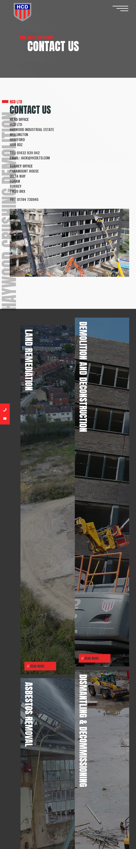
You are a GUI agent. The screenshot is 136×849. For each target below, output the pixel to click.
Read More (37, 666)
